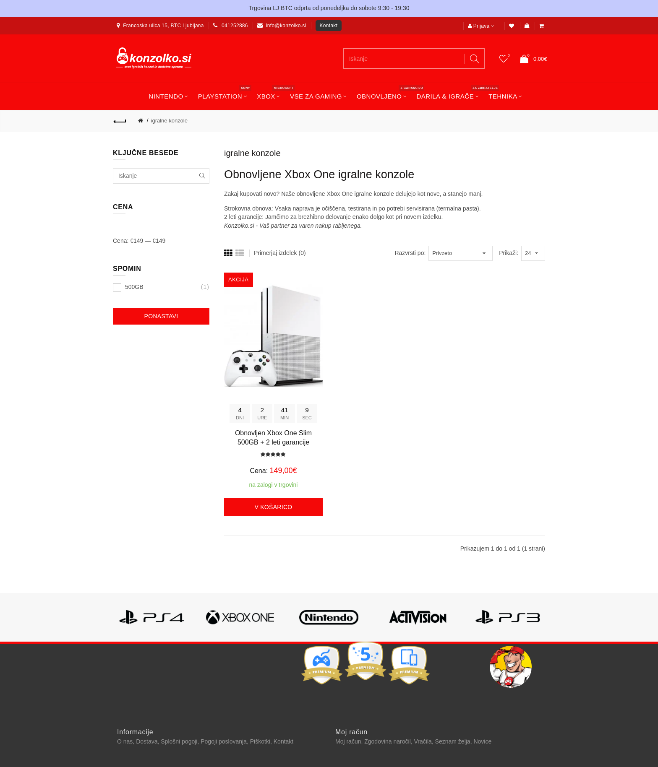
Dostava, (148, 741)
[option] (151, 621)
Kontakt (329, 26)
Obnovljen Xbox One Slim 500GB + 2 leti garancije (273, 437)
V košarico (273, 507)
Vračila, (424, 741)
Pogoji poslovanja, (225, 741)
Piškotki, (262, 741)
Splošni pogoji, (181, 741)
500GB (134, 286)
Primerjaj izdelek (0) (280, 253)
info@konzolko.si (286, 26)
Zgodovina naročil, (389, 741)
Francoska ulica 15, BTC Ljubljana (163, 26)
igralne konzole (169, 120)
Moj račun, (349, 741)
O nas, (126, 741)
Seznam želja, (454, 741)
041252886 (235, 26)
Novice (482, 741)
